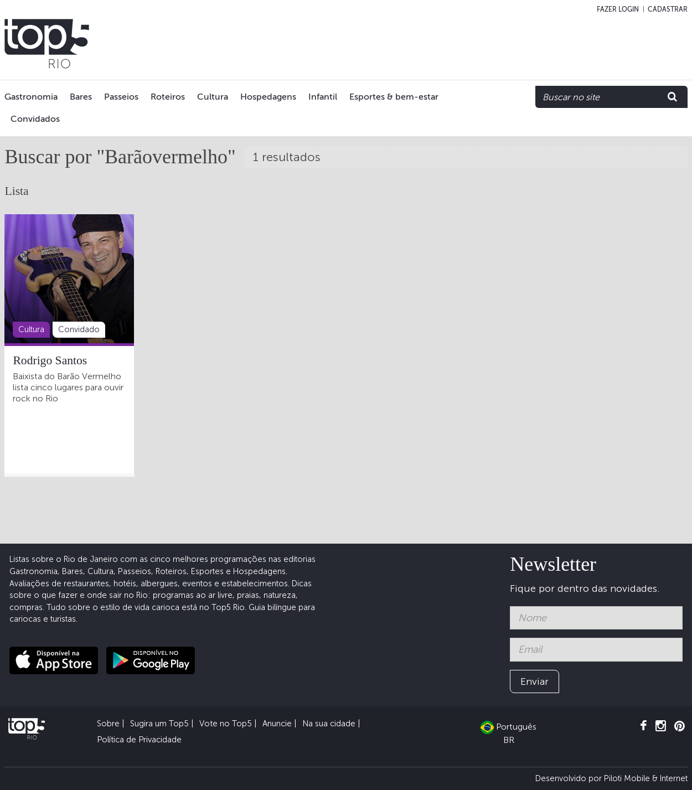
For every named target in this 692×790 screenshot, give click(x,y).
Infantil (322, 96)
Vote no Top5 (225, 724)
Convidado (79, 329)
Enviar (534, 681)
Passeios (121, 96)
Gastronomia (31, 96)
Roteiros (168, 96)
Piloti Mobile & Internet (646, 778)
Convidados (35, 118)
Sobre (108, 724)
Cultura (212, 96)
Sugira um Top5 (159, 724)
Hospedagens (268, 96)
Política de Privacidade (139, 740)
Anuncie (277, 724)
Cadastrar (668, 9)
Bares (81, 96)
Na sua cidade (328, 724)
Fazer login (618, 9)
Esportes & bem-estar (393, 96)
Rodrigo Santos (50, 360)
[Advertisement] (482, 44)
